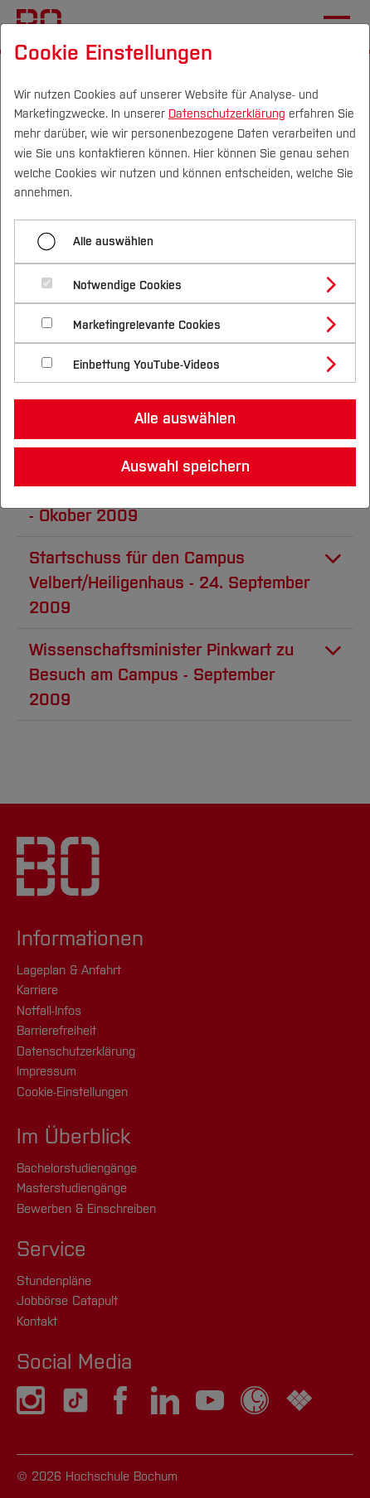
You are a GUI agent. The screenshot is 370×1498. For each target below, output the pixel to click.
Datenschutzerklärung (226, 114)
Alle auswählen (113, 241)
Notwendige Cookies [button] (127, 285)
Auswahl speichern (185, 466)
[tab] (192, 283)
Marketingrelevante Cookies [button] (147, 325)
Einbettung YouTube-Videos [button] (146, 365)
